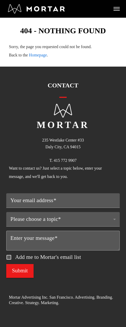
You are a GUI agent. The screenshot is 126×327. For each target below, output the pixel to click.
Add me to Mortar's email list (48, 257)
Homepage (38, 55)
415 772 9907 (65, 160)
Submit (20, 270)
